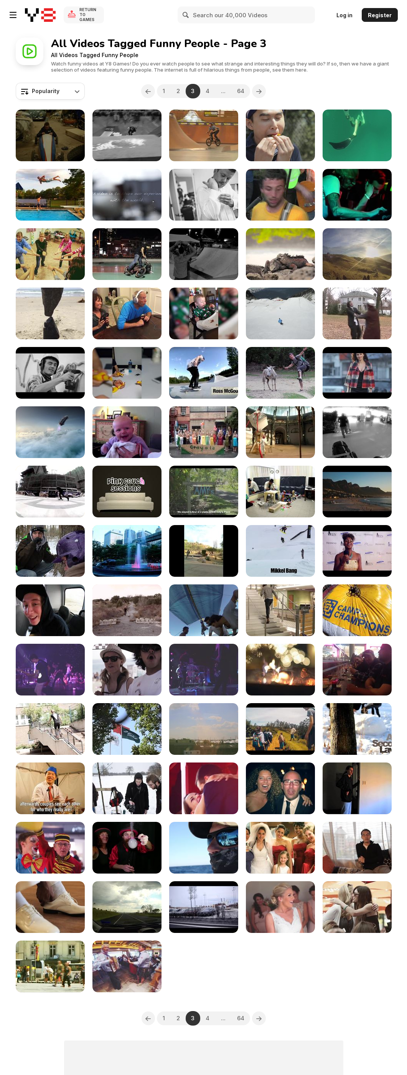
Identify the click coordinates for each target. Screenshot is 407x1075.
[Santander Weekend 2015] (203, 907)
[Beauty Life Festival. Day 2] (50, 669)
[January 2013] (126, 788)
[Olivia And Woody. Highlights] (50, 907)
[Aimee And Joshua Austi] (280, 848)
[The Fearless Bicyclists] (126, 254)
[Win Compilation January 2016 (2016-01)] (203, 313)
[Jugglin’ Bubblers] (126, 848)
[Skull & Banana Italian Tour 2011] (357, 195)
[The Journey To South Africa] (357, 491)
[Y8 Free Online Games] (40, 15)
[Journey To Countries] (126, 729)
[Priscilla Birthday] (357, 848)
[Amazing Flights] (357, 254)
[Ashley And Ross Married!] (203, 195)
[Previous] (148, 91)
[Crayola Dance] (203, 432)
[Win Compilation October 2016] (126, 373)
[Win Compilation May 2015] (50, 313)
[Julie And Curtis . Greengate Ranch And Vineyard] (280, 907)
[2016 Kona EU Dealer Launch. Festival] (126, 966)
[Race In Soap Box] (50, 135)
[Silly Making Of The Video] (126, 610)
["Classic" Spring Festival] (126, 669)
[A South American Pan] (280, 254)
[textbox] (50, 91)
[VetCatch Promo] (203, 848)
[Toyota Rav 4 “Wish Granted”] (50, 432)
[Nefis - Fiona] (357, 373)
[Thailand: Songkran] (126, 551)
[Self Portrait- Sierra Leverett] (203, 551)
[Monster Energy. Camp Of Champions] (280, 551)
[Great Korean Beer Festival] (357, 907)
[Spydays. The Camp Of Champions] (50, 610)
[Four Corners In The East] (50, 491)
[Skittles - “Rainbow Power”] (280, 135)
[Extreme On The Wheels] (203, 254)
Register (380, 15)
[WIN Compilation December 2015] (126, 313)
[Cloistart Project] (280, 491)
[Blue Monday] (357, 313)
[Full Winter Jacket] (50, 551)
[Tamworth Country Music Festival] (126, 907)
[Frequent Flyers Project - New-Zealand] (357, 432)
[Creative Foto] (50, 195)
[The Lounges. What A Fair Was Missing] (50, 848)
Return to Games (87, 15)
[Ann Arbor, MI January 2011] (126, 432)
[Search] (186, 15)
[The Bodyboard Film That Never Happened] (203, 491)
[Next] (259, 91)
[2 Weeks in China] (126, 195)
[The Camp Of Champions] (280, 313)
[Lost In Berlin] (50, 729)
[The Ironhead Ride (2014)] (357, 669)
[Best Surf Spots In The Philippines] (203, 610)
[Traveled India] (280, 729)
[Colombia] (280, 373)
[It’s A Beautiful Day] (203, 788)
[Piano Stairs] (280, 610)
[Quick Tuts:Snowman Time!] (357, 729)
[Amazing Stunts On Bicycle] (126, 135)
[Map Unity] (50, 373)
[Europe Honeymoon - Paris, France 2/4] (203, 729)
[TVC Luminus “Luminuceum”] (280, 432)
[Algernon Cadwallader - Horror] (280, 195)
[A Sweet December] (280, 669)
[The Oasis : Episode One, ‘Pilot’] (357, 788)
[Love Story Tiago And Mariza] (50, 966)
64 (241, 91)
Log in (344, 15)
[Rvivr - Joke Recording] (126, 491)
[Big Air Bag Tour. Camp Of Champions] (357, 610)
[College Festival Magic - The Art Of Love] (50, 788)
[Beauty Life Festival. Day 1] (203, 669)
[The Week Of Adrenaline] (203, 135)
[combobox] (50, 91)
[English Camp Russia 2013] (50, 254)
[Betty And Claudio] (280, 788)
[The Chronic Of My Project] (357, 551)
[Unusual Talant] (357, 135)
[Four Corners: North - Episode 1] (203, 373)
